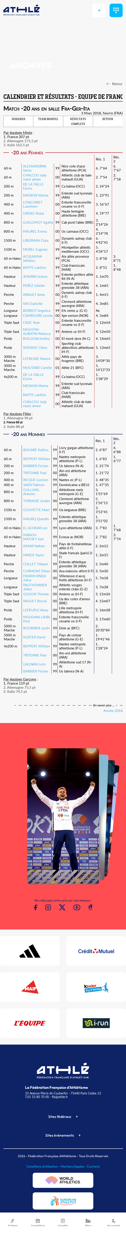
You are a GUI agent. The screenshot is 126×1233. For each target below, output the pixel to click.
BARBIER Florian (35, 466)
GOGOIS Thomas (36, 594)
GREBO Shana (33, 213)
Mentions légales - (74, 1166)
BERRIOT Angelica (36, 310)
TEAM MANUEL (48, 119)
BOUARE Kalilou (35, 450)
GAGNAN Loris (34, 664)
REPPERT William (36, 459)
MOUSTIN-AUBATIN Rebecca (36, 331)
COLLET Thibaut (35, 564)
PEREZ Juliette (34, 285)
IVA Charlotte (33, 303)
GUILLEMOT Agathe (38, 222)
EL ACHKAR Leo (35, 528)
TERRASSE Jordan (36, 501)
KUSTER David (34, 637)
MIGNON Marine (35, 195)
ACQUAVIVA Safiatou (32, 258)
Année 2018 (113, 710)
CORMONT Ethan (36, 571)
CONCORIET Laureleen (32, 204)
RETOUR (107, 119)
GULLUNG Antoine (31, 492)
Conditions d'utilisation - (43, 1166)
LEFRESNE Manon (36, 359)
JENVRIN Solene (35, 276)
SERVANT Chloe (35, 347)
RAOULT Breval (35, 601)
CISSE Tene (31, 322)
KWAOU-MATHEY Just (33, 537)
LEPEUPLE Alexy (35, 610)
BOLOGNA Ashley (36, 338)
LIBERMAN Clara (35, 240)
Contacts (93, 1166)
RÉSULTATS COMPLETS (78, 122)
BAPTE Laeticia (34, 267)
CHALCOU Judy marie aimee (35, 177)
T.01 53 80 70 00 (37, 1097)
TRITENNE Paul (34, 473)
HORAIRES (18, 119)
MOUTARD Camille (37, 368)
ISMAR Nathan (34, 546)
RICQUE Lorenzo (35, 480)
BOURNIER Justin (36, 628)
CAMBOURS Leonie (38, 315)
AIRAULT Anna (34, 294)
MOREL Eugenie (35, 249)
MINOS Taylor (33, 555)
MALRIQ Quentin (36, 519)
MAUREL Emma (35, 231)
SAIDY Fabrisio (34, 485)
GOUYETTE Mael (36, 510)
